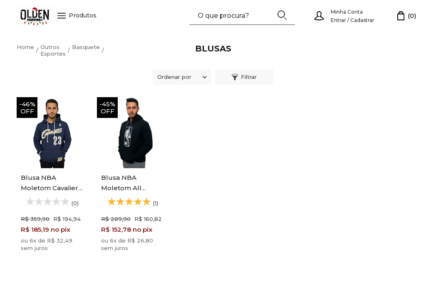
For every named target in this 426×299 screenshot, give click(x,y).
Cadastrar (362, 20)
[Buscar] (282, 15)
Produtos (77, 16)
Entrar (338, 20)
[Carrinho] (407, 15)
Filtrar (244, 77)
